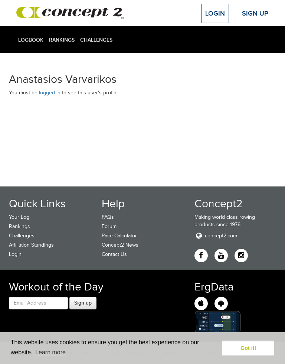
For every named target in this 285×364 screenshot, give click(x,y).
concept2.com (215, 235)
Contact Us (114, 254)
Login (215, 13)
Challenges (96, 40)
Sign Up (255, 13)
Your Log (19, 217)
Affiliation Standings (31, 245)
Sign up (83, 303)
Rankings (62, 40)
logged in (49, 92)
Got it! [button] (248, 348)
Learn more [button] (50, 352)
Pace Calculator (119, 235)
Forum (109, 226)
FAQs (108, 217)
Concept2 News (120, 245)
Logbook (30, 40)
